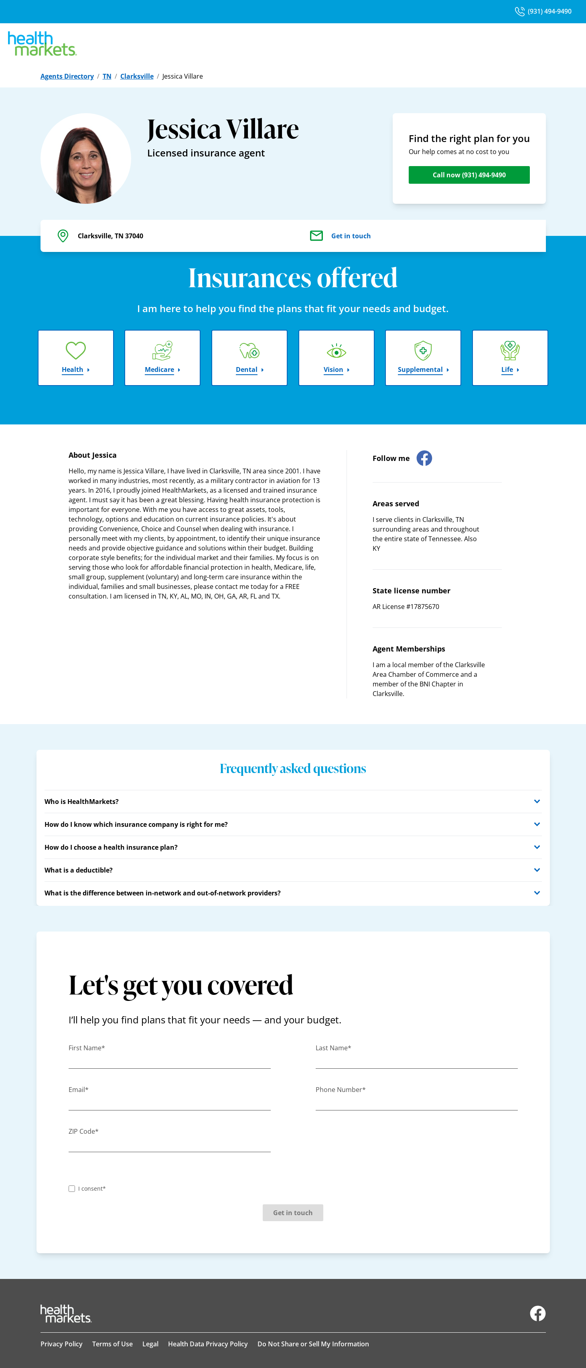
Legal (150, 1344)
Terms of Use (112, 1344)
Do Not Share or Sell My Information (313, 1344)
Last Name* (333, 1047)
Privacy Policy (62, 1344)
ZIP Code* (84, 1131)
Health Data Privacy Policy (208, 1344)
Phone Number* (341, 1089)
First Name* (87, 1047)
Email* (79, 1089)
